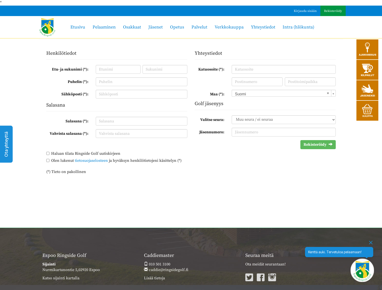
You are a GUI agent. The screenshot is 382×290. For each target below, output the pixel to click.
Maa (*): (217, 94)
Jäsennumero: (211, 132)
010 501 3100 (157, 264)
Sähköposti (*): (74, 94)
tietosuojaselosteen (91, 160)
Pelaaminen (104, 27)
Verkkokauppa (229, 27)
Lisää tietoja (154, 278)
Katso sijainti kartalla (60, 278)
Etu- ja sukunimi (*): (70, 69)
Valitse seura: (212, 119)
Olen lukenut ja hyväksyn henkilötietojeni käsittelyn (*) (116, 160)
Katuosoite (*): (211, 69)
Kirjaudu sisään (305, 11)
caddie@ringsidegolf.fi (166, 269)
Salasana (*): (77, 121)
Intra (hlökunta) (298, 27)
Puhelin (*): (78, 81)
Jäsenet (155, 27)
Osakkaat (132, 27)
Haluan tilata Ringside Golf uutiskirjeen (85, 153)
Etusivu (77, 27)
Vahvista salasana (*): (69, 133)
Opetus (177, 27)
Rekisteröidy (333, 11)
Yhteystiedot (263, 27)
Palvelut (199, 27)
